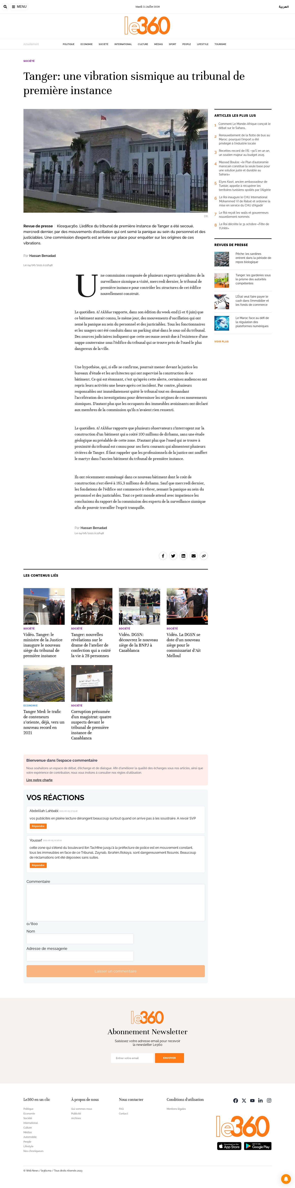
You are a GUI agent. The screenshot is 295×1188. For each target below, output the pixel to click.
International (123, 44)
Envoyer (169, 1057)
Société (103, 44)
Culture (143, 44)
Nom (31, 931)
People (186, 44)
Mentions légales (176, 1109)
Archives (76, 1118)
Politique (68, 44)
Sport (172, 44)
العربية (284, 7)
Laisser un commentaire (116, 971)
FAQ (121, 1109)
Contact (123, 1113)
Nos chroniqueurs (33, 1151)
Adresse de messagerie (47, 948)
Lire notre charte (39, 780)
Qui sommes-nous (81, 1109)
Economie (87, 44)
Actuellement (31, 44)
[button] (286, 1179)
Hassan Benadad (42, 256)
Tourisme (220, 44)
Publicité (76, 1113)
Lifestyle (202, 44)
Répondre (38, 826)
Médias (158, 44)
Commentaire (38, 881)
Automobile (30, 1137)
